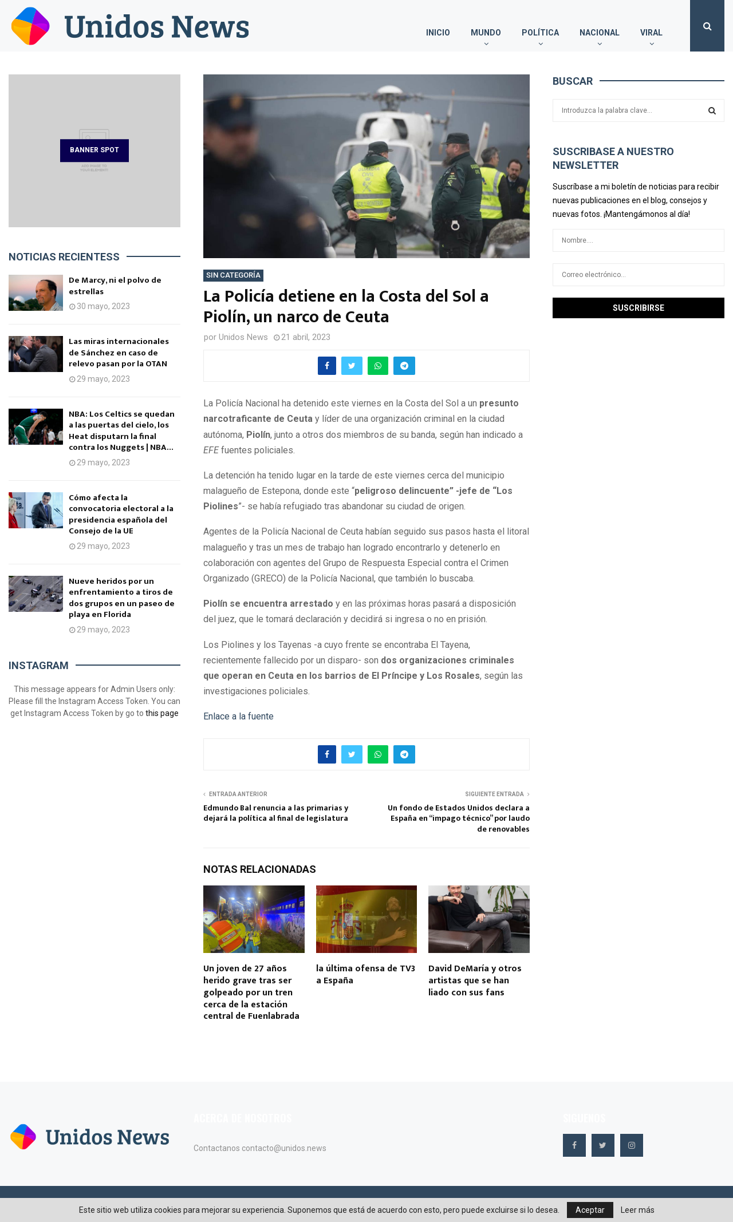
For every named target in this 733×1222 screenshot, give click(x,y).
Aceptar (590, 1210)
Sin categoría (233, 275)
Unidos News (243, 337)
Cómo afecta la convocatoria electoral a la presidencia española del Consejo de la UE (121, 515)
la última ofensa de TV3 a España (365, 974)
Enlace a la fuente (238, 716)
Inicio (438, 32)
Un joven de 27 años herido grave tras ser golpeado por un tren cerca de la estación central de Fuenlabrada (251, 992)
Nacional (600, 32)
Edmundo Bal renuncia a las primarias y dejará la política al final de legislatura (275, 813)
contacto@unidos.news (284, 1148)
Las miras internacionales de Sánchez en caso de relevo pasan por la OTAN (119, 352)
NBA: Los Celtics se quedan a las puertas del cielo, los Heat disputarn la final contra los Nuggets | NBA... (122, 431)
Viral (651, 32)
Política (540, 32)
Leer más (638, 1210)
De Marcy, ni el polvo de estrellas (115, 286)
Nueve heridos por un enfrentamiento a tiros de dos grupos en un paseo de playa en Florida (122, 598)
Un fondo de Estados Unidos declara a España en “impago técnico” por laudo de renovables (459, 818)
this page (162, 713)
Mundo (486, 32)
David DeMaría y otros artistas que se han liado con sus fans (475, 980)
